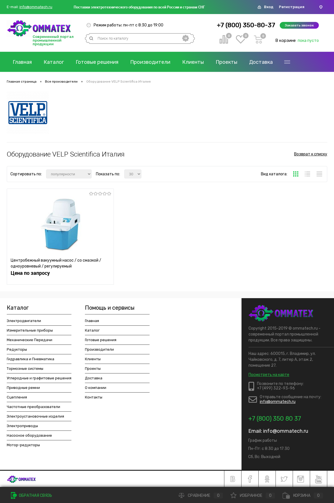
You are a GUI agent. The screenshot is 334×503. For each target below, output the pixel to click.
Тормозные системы (25, 368)
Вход (268, 7)
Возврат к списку (310, 154)
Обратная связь (31, 495)
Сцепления (17, 397)
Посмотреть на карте (269, 374)
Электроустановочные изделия (35, 416)
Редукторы (17, 349)
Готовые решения (97, 62)
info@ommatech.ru (35, 7)
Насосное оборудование (29, 435)
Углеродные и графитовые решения (39, 378)
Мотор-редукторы (23, 445)
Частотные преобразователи (33, 407)
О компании (95, 388)
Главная (22, 62)
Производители (150, 62)
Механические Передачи (29, 340)
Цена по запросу (30, 273)
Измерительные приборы (30, 330)
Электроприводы (22, 426)
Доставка (261, 62)
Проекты (226, 62)
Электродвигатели (24, 321)
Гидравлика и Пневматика (30, 359)
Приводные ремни (23, 388)
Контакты (93, 397)
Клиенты (193, 62)
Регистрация (291, 7)
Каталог (54, 62)
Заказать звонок (299, 25)
